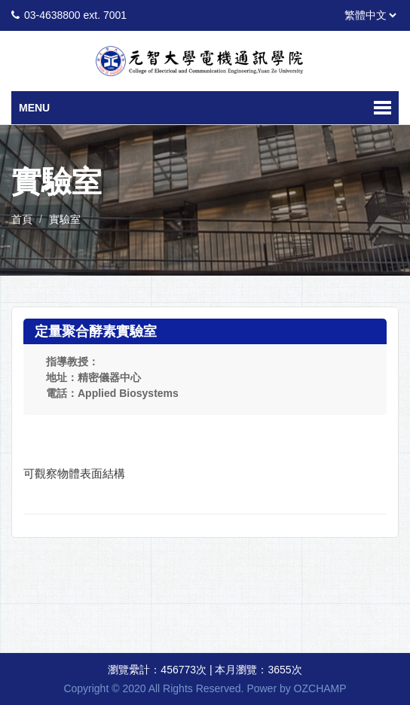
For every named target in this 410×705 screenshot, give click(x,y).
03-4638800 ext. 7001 (75, 15)
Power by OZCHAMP (296, 688)
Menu (34, 108)
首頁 (21, 219)
